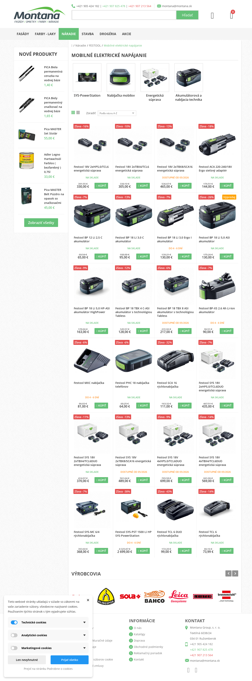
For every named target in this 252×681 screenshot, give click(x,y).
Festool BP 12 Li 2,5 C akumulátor (88, 239)
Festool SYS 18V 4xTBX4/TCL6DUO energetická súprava (212, 461)
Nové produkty (38, 54)
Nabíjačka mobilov (121, 95)
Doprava (139, 640)
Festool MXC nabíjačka (89, 383)
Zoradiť (91, 113)
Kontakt (139, 659)
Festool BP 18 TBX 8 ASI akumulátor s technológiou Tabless (175, 312)
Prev (228, 573)
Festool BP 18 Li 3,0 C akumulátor (129, 239)
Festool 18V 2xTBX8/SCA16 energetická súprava (175, 168)
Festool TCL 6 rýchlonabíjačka (209, 533)
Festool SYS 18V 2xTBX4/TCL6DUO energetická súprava (87, 461)
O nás (138, 628)
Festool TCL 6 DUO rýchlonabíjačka (169, 533)
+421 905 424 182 (87, 6)
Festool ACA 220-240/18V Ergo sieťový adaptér (215, 168)
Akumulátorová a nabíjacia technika (188, 97)
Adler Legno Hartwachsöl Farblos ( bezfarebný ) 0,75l (52, 163)
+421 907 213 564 (139, 6)
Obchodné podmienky (148, 647)
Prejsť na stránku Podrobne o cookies (48, 669)
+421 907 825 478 (113, 6)
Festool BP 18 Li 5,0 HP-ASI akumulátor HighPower (92, 310)
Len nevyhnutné (27, 660)
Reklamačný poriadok (148, 653)
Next (235, 573)
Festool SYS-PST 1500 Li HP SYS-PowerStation (133, 533)
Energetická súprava (155, 97)
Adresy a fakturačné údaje (95, 640)
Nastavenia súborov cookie (95, 659)
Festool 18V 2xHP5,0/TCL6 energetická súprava (91, 168)
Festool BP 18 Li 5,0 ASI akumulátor (214, 239)
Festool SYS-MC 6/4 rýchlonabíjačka (86, 533)
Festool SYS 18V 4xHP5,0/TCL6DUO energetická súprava (170, 461)
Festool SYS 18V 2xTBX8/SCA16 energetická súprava (133, 461)
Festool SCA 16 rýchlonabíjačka (167, 384)
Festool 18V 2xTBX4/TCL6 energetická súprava (132, 168)
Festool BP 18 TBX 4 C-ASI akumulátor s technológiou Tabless (133, 312)
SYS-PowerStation (87, 95)
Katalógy (139, 634)
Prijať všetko (69, 660)
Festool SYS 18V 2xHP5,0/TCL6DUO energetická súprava (212, 386)
